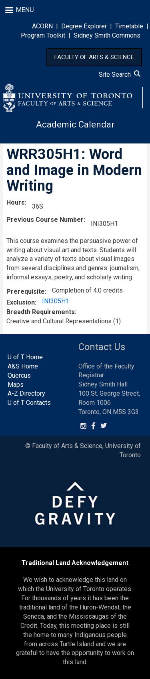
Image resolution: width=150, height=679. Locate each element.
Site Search (119, 74)
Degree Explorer (84, 26)
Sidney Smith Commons (107, 35)
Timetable (129, 26)
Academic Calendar (75, 124)
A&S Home (23, 366)
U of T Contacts (29, 402)
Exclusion (20, 302)
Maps (16, 384)
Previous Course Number (45, 219)
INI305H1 (55, 301)
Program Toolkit (43, 35)
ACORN (42, 26)
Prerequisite (25, 291)
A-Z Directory (26, 393)
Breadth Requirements (40, 312)
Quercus (19, 375)
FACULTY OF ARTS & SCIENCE (94, 57)
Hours (15, 202)
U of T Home (25, 357)
